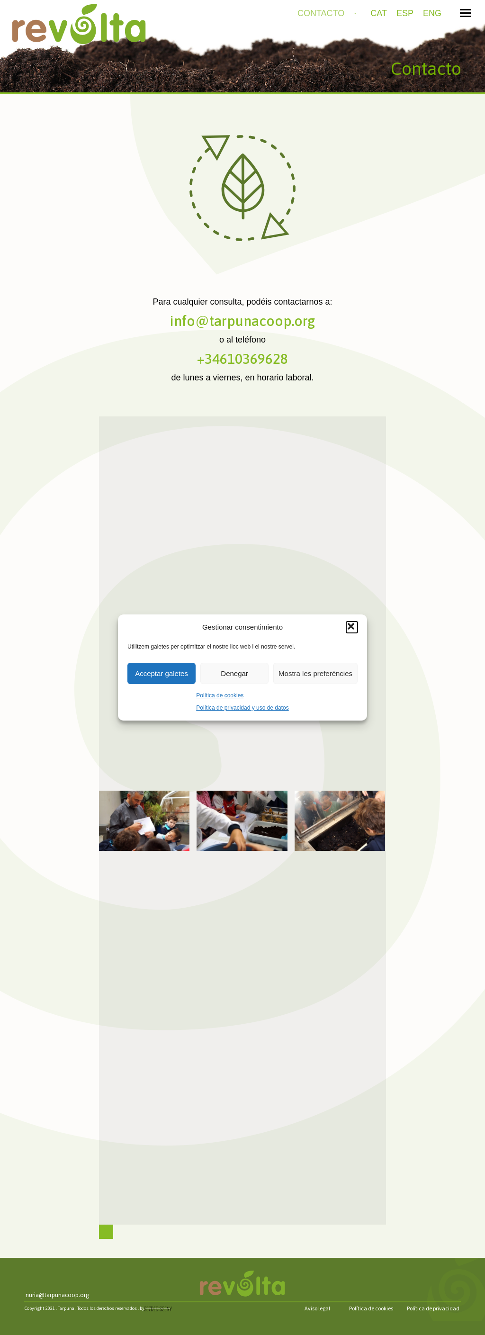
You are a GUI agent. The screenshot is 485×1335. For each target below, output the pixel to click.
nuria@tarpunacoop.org (57, 1295)
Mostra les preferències (315, 673)
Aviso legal (317, 1308)
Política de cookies (219, 695)
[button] (352, 627)
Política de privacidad (433, 1308)
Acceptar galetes (161, 673)
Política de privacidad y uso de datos (242, 707)
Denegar (234, 673)
